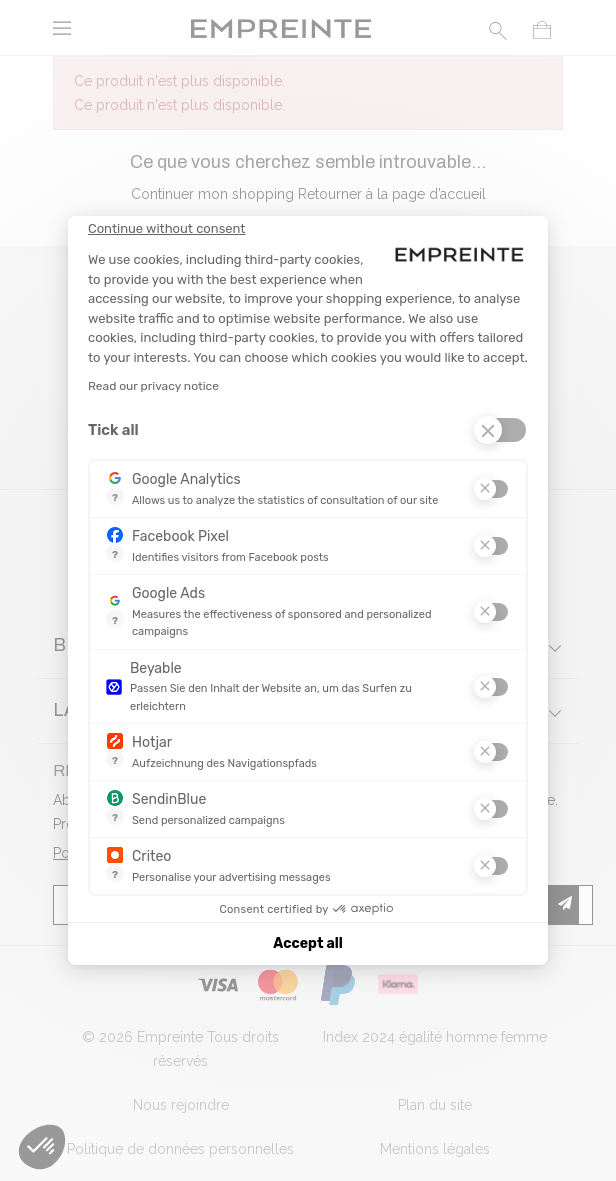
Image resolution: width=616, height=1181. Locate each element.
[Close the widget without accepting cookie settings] (166, 229)
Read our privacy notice (153, 386)
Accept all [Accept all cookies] (307, 943)
